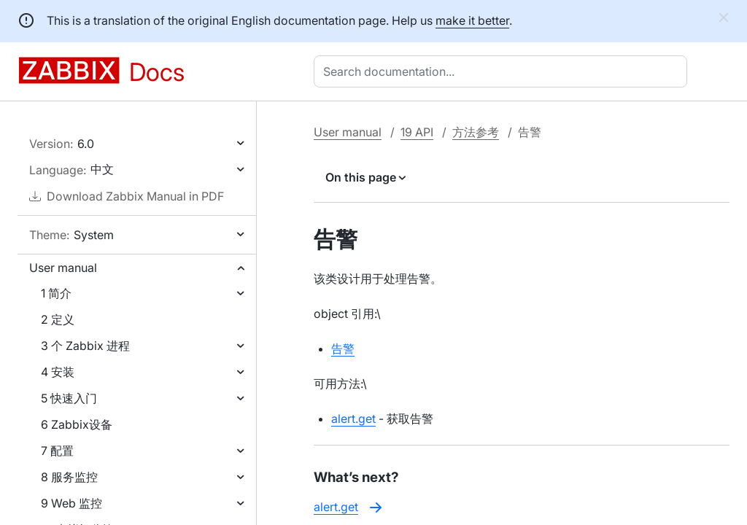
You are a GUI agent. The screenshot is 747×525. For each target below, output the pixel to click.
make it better (472, 20)
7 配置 (57, 450)
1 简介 (56, 293)
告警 (343, 348)
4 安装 (57, 372)
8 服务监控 (69, 477)
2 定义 (57, 319)
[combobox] (503, 71)
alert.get (353, 418)
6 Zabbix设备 (76, 424)
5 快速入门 (69, 398)
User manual (63, 267)
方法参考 (475, 132)
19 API (416, 132)
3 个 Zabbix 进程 (85, 345)
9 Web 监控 (71, 503)
